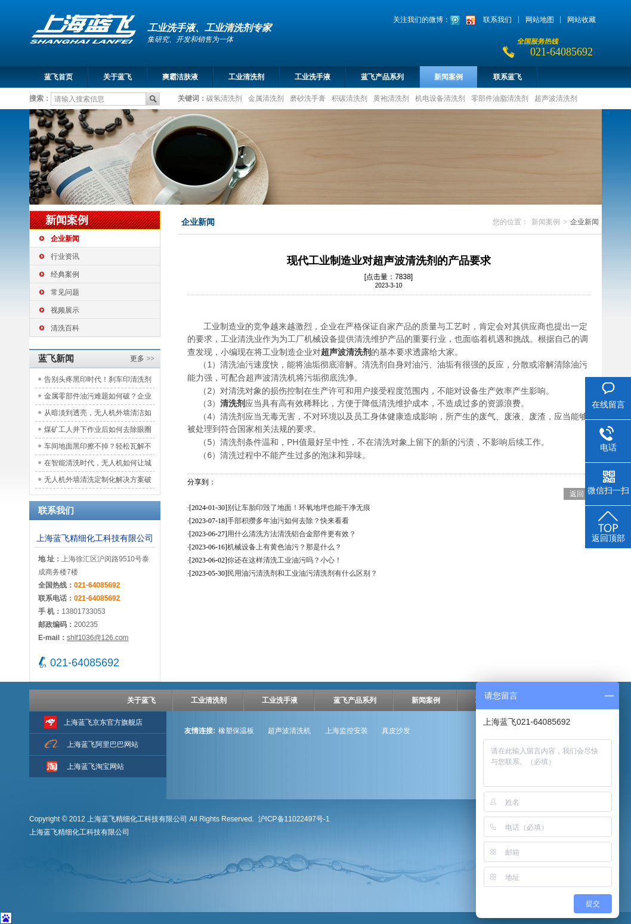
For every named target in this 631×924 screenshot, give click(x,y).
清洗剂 (232, 403)
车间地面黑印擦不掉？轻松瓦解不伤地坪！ (97, 448)
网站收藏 (581, 20)
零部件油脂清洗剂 (499, 97)
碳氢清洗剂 (224, 97)
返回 (577, 494)
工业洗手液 (312, 77)
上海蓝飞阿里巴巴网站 (102, 744)
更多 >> (142, 358)
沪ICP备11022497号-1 (294, 819)
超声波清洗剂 (555, 97)
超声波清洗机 (289, 731)
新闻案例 (448, 77)
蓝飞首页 (58, 77)
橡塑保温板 (236, 731)
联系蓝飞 (507, 77)
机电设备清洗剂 (440, 97)
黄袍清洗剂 (391, 97)
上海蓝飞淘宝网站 (95, 766)
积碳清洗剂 (349, 97)
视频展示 (65, 310)
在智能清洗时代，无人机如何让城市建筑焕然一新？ (97, 465)
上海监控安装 (346, 731)
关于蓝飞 (117, 77)
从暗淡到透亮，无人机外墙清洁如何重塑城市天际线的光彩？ (97, 415)
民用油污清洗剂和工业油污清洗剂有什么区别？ (302, 573)
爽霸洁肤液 (180, 77)
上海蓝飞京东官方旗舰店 (103, 722)
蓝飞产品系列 (382, 77)
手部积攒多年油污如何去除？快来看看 (288, 521)
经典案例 (65, 274)
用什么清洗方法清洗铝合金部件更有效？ (291, 534)
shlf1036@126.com (98, 637)
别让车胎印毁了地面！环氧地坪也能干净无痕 (298, 507)
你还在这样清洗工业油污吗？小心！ (284, 560)
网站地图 (539, 20)
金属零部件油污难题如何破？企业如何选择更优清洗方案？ (97, 398)
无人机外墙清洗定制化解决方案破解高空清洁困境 (97, 481)
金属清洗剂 (266, 97)
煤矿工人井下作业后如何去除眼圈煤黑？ (97, 431)
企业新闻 (65, 238)
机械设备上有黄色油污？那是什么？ (284, 547)
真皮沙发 (396, 731)
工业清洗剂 (246, 77)
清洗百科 (65, 328)
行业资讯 (65, 256)
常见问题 (65, 292)
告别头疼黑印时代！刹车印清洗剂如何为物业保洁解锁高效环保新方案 (97, 381)
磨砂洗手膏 (308, 97)
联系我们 (497, 20)
